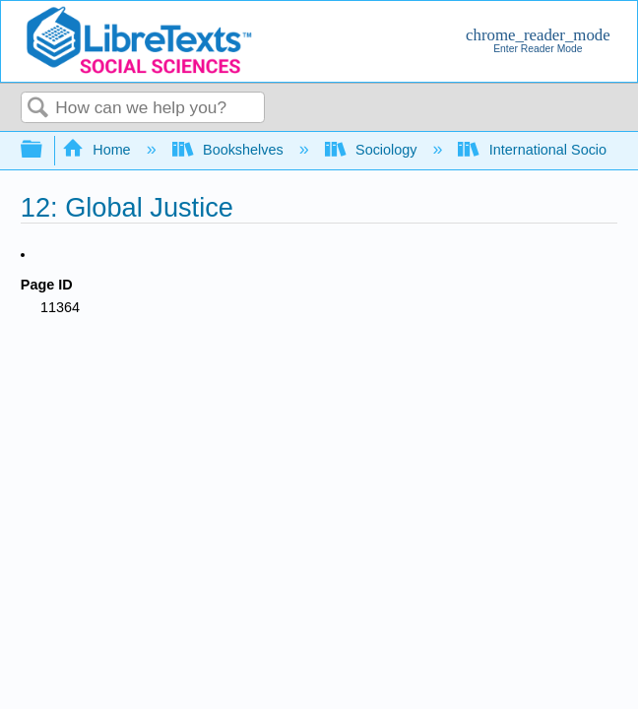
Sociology (373, 150)
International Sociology (547, 150)
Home (98, 150)
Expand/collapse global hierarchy (44, 150)
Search (38, 109)
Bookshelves (229, 150)
